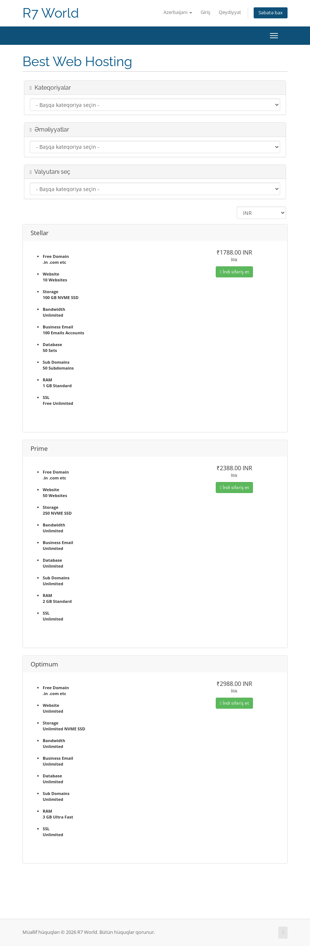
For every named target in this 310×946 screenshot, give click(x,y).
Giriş (205, 12)
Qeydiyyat (230, 12)
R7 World (50, 13)
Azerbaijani (177, 12)
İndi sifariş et (234, 272)
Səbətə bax (270, 13)
